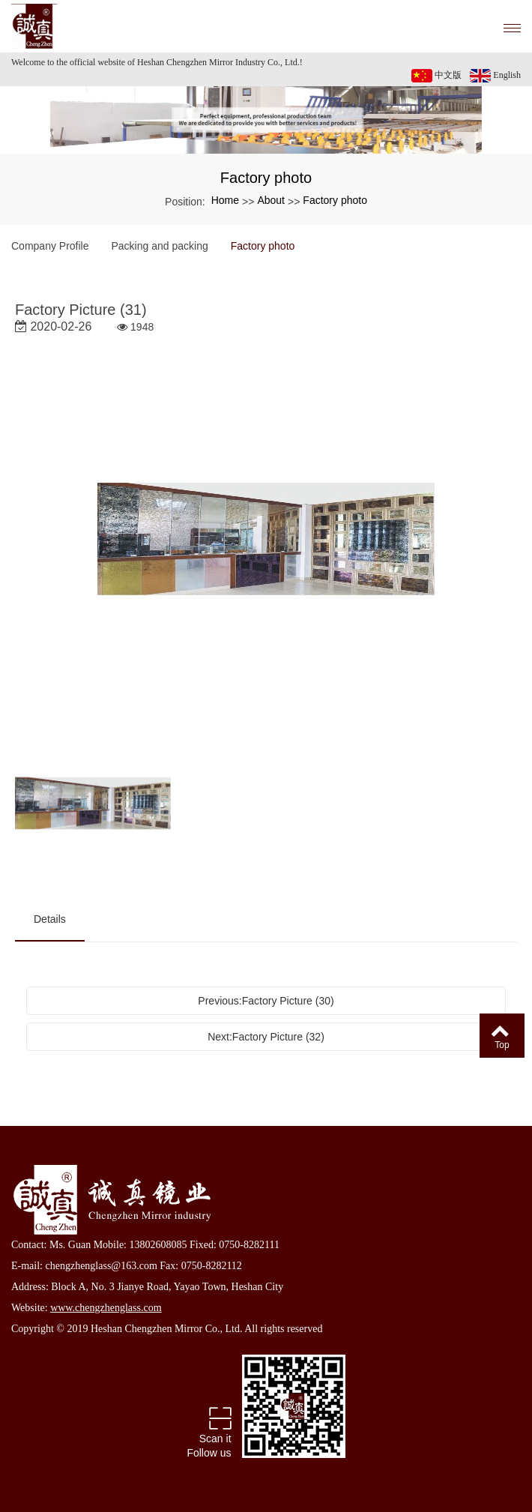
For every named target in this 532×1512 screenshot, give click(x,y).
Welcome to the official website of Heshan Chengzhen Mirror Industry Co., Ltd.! (157, 62)
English (495, 75)
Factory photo (335, 200)
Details (50, 919)
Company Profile (50, 246)
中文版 (436, 75)
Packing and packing (160, 246)
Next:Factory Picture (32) (266, 1037)
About (271, 200)
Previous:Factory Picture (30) (265, 1001)
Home (225, 200)
